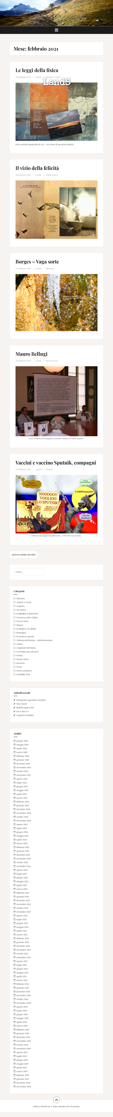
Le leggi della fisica (37, 70)
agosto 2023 (22, 875)
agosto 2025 (22, 784)
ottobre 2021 (22, 958)
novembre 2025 (23, 772)
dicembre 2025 (23, 768)
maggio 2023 (22, 886)
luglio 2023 (21, 879)
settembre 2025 (23, 780)
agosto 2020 (22, 1012)
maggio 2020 (22, 1023)
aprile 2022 (21, 936)
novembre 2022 (23, 909)
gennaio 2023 (22, 901)
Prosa (19, 671)
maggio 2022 (22, 932)
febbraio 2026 (22, 761)
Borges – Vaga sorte (38, 261)
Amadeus (62, 1111)
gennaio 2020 (22, 1038)
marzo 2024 (21, 848)
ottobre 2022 (22, 913)
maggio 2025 (22, 795)
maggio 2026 (22, 749)
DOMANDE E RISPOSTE (27, 618)
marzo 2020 (21, 1030)
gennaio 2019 (22, 1084)
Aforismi (50, 268)
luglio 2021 (21, 970)
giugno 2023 (22, 882)
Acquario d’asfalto (25, 720)
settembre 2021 (23, 962)
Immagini (21, 637)
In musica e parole (25, 641)
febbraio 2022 (22, 943)
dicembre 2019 (23, 1042)
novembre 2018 (23, 1091)
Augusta (20, 611)
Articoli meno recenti (24, 559)
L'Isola (19, 649)
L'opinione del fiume (26, 652)
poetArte (20, 668)
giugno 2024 (22, 837)
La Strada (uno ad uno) (27, 656)
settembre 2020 (23, 1008)
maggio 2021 (22, 977)
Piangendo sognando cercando (31, 705)
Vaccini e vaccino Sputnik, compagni (45, 465)
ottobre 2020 (22, 1004)
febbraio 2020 (22, 1034)
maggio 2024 (22, 841)
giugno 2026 (22, 746)
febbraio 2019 (22, 1080)
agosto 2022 (22, 920)
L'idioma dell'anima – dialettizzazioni (34, 645)
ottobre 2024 (22, 822)
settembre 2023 (23, 871)
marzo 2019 (21, 1076)
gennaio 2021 (22, 993)
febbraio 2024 (22, 852)
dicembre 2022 (23, 905)
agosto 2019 (22, 1057)
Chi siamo (21, 614)
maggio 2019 (22, 1068)
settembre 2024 (23, 825)
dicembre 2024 (23, 814)
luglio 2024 (21, 833)
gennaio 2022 (22, 947)
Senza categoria (24, 675)
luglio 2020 (21, 1015)
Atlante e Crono (53, 77)
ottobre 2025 (22, 776)
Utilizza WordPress (41, 1111)
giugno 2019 (22, 1065)
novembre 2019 (23, 1046)
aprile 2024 (21, 844)
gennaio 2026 (22, 765)
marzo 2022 (21, 939)
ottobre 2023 (22, 867)
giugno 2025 (22, 791)
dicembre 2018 (23, 1087)
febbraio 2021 (22, 989)
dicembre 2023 (23, 860)
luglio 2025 (21, 787)
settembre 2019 (23, 1053)
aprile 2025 (21, 799)
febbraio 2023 (22, 898)
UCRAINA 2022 (23, 679)
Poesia (19, 660)
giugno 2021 (22, 974)
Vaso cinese (21, 709)
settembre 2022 (23, 917)
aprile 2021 (21, 981)
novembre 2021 (23, 955)
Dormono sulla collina (27, 622)
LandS (56, 83)
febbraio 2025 (22, 806)
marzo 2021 (21, 985)
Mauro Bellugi (32, 353)
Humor (49, 474)
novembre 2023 (23, 863)
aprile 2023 (21, 890)
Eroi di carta (52, 360)
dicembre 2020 (23, 996)
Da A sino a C (22, 716)
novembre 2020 (23, 1000)
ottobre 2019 (22, 1049)
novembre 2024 (23, 818)
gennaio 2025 (22, 810)
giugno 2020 (22, 1019)
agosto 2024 (22, 829)
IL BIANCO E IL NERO (26, 633)
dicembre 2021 (23, 951)
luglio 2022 (21, 924)
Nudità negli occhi (25, 712)
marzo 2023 (21, 894)
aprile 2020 (21, 1027)
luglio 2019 (21, 1061)
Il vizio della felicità (38, 167)
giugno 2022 (22, 928)
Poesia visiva (52, 174)
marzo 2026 (21, 757)
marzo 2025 (21, 803)
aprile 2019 (21, 1072)
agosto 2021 (22, 966)
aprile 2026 (21, 753)
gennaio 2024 (22, 856)
